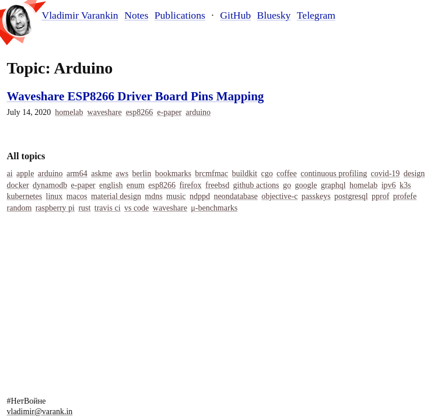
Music (176, 196)
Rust (84, 208)
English (111, 185)
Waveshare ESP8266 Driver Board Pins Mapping (135, 96)
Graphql (333, 185)
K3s (405, 185)
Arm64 (77, 173)
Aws (122, 173)
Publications (180, 15)
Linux (54, 196)
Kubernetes (25, 196)
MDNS (153, 196)
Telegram (316, 15)
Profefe (404, 196)
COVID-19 (385, 173)
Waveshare (105, 112)
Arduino (198, 112)
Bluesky (274, 15)
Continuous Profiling (333, 173)
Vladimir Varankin (80, 15)
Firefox (190, 185)
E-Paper (169, 112)
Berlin (142, 173)
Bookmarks (173, 173)
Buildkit (244, 173)
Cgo (266, 173)
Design (414, 173)
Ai (10, 173)
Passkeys (316, 196)
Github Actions (256, 185)
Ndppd (200, 196)
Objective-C (279, 196)
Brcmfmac (211, 173)
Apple (25, 173)
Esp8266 (139, 112)
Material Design (116, 196)
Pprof (380, 196)
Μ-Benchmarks (214, 208)
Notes (136, 15)
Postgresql (351, 196)
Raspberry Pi (55, 208)
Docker (18, 185)
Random (19, 208)
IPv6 (389, 185)
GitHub (235, 15)
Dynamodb (50, 185)
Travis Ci (107, 208)
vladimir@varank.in (40, 411)
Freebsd (217, 185)
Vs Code (136, 208)
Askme (101, 173)
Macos (77, 196)
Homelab (69, 112)
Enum (136, 185)
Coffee (286, 173)
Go (287, 185)
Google (306, 185)
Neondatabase (235, 196)
